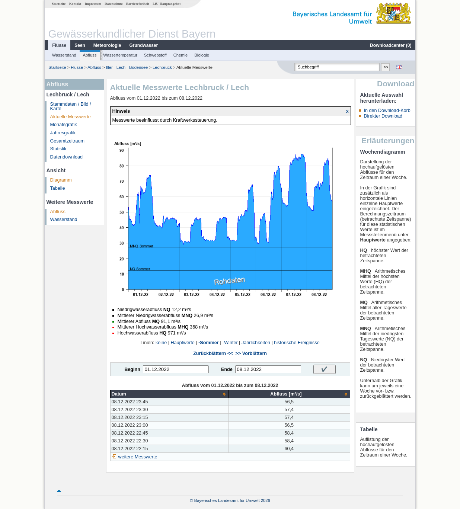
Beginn (132, 369)
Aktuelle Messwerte (70, 116)
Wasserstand (64, 55)
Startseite (59, 4)
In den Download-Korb (387, 110)
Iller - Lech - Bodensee (127, 67)
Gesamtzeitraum (67, 141)
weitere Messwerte (137, 457)
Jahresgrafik (63, 132)
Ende (227, 369)
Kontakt (75, 4)
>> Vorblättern (251, 353)
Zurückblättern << (213, 353)
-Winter (230, 342)
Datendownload (66, 157)
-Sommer (208, 342)
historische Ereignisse (297, 342)
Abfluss (90, 55)
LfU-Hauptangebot (167, 4)
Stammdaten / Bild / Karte (70, 107)
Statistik (58, 148)
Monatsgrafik (63, 124)
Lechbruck (162, 67)
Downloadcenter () (390, 45)
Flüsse (59, 45)
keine (161, 342)
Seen (79, 45)
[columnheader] (169, 394)
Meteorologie (107, 45)
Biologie (201, 55)
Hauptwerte (182, 342)
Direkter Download (383, 116)
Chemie (180, 55)
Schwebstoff (155, 55)
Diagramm (61, 180)
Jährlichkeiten (256, 342)
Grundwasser (144, 45)
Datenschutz (114, 4)
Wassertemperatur (120, 55)
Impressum (93, 4)
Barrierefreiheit (137, 4)
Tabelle (57, 188)
